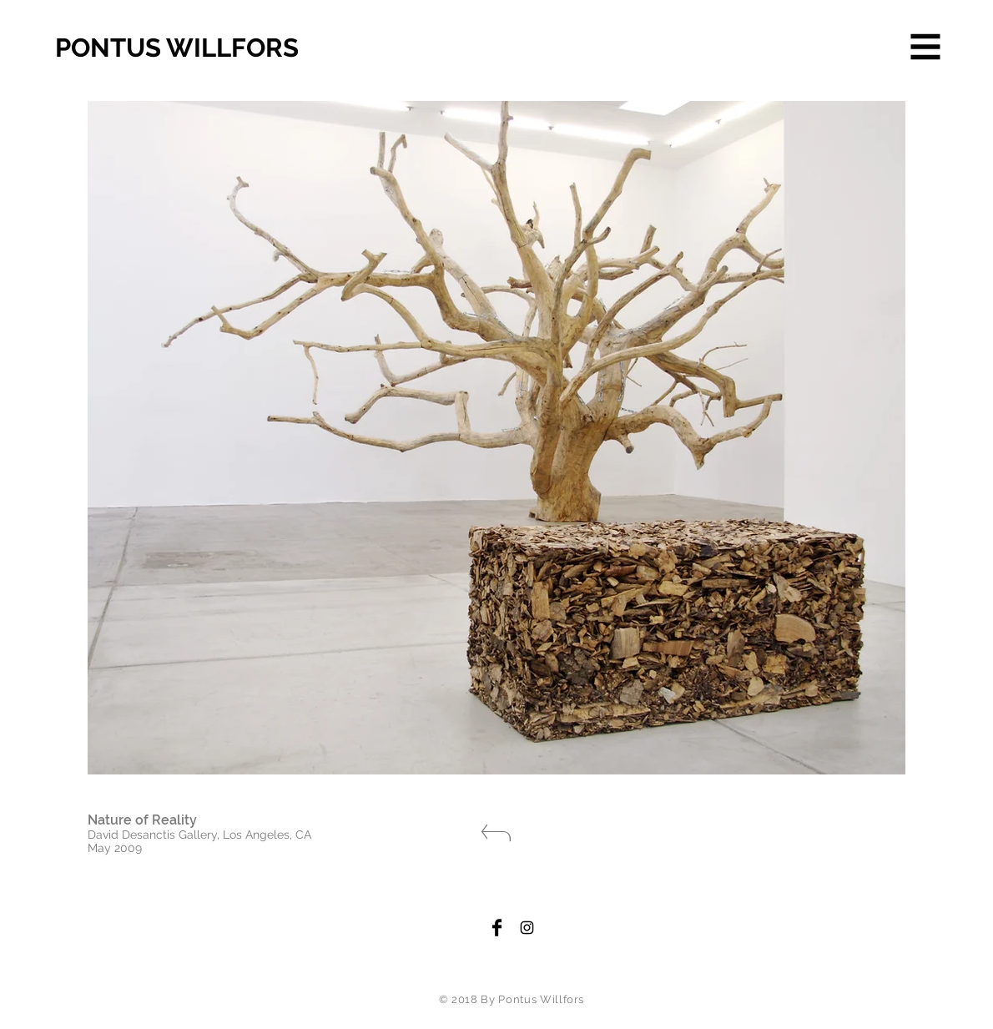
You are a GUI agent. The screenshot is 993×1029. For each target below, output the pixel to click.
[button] (925, 47)
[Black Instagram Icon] (527, 927)
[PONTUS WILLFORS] (213, 48)
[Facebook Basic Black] (497, 927)
